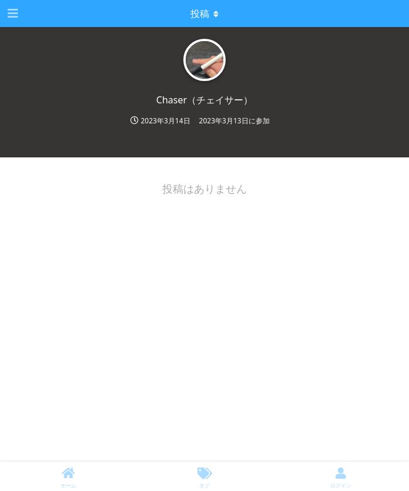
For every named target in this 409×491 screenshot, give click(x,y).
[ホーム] (68, 476)
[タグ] (204, 476)
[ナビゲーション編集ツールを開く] (12, 13)
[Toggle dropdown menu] (204, 13)
